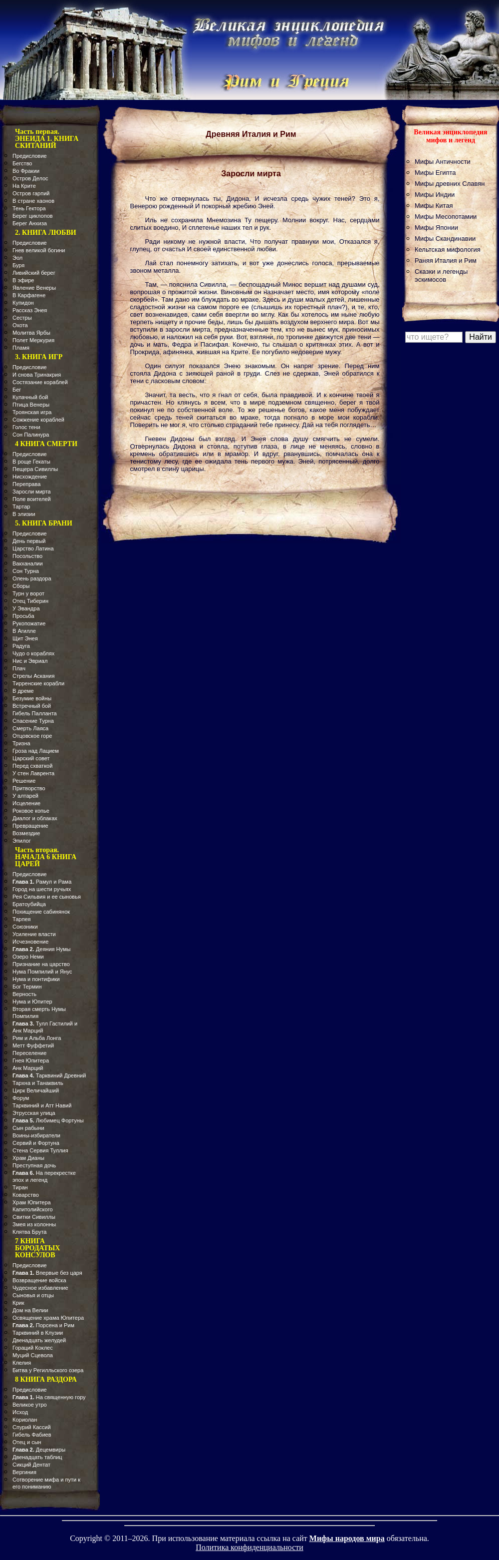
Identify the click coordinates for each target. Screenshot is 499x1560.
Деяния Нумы (41, 949)
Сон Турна (25, 571)
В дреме (23, 691)
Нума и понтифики (36, 979)
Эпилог (21, 841)
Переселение (29, 1053)
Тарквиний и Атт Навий (41, 1105)
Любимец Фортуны (48, 1120)
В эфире (23, 280)
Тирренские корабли (38, 683)
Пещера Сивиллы (35, 469)
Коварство (25, 1195)
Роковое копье (30, 811)
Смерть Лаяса (30, 728)
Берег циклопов (32, 216)
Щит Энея (25, 638)
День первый (29, 541)
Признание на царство (41, 964)
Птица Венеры (30, 405)
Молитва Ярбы (31, 333)
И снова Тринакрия (36, 375)
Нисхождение (29, 477)
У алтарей (25, 796)
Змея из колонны (34, 1224)
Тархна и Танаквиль (37, 1083)
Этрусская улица (33, 1113)
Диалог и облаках (34, 818)
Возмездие (26, 833)
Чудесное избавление (40, 1288)
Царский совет (31, 758)
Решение (23, 781)
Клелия (21, 1363)
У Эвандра (26, 608)
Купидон (23, 303)
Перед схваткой (32, 766)
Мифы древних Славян (450, 183)
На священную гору (49, 1397)
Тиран (20, 1187)
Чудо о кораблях (33, 653)
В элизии (23, 514)
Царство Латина (33, 548)
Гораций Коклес (32, 1348)
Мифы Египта (435, 172)
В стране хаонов (33, 201)
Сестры (22, 318)
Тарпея (21, 919)
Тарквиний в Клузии (37, 1333)
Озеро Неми (28, 957)
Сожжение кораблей (38, 420)
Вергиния (24, 1472)
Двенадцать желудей (39, 1340)
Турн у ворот (28, 593)
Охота (20, 325)
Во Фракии (25, 171)
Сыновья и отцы (33, 1295)
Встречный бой (31, 706)
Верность (24, 994)
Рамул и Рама (41, 882)
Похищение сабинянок (41, 912)
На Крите (24, 186)
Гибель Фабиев (31, 1435)
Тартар (21, 507)
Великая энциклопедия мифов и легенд (450, 136)
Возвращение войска (39, 1280)
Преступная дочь (34, 1165)
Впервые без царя (47, 1273)
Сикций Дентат (31, 1465)
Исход (20, 1412)
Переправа (26, 484)
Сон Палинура (30, 435)
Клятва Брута (29, 1232)
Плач (18, 668)
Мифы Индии (435, 194)
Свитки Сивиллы (33, 1217)
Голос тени (26, 427)
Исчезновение (30, 942)
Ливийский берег (33, 273)
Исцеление (26, 803)
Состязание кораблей (40, 382)
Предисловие (29, 156)
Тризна (21, 743)
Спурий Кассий (31, 1427)
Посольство (27, 556)
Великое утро (29, 1405)
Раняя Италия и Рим (446, 260)
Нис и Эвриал (29, 661)
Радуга (21, 646)
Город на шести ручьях (41, 889)
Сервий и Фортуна (35, 1143)
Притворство (28, 788)
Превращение (30, 826)
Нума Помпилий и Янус (42, 972)
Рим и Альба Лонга (36, 1038)
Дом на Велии (30, 1310)
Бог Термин (27, 987)
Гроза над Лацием (35, 751)
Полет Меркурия (33, 340)
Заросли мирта (31, 492)
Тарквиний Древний (49, 1075)
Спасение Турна (33, 721)
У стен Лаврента (33, 773)
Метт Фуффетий (33, 1045)
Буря (18, 265)
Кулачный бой (30, 397)
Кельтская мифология (448, 249)
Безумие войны (31, 698)
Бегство (22, 163)
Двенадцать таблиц (37, 1457)
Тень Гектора (29, 208)
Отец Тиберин (30, 601)
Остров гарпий (30, 193)
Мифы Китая (434, 205)
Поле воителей (31, 499)
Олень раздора (31, 578)
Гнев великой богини (38, 250)
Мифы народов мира (347, 1538)
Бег (16, 390)
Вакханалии (27, 563)
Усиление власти (34, 934)
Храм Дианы (28, 1158)
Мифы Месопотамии (446, 216)
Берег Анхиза (29, 223)
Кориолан (24, 1420)
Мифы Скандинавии (445, 238)
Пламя (20, 348)
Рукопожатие (28, 623)
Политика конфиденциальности (249, 1547)
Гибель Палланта (34, 713)
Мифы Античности (443, 161)
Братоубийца (29, 904)
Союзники (25, 927)
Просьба (23, 616)
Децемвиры (38, 1450)
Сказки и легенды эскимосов (441, 275)
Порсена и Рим (43, 1325)
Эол (17, 258)
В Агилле (24, 631)
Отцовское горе (32, 736)
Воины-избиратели (36, 1135)
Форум (20, 1098)
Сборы (20, 586)
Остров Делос (30, 178)
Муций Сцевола (32, 1355)
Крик (18, 1303)
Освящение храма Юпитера (48, 1318)
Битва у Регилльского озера (47, 1370)
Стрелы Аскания (33, 676)
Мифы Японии (436, 227)
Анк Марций (27, 1068)
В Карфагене (28, 295)
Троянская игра (31, 412)
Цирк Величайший (35, 1090)
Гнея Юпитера (30, 1060)
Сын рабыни (28, 1128)
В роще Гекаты (31, 462)
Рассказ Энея (29, 310)
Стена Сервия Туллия (40, 1150)
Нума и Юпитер (32, 1002)
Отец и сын (26, 1442)
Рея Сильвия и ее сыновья (46, 897)
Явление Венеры (34, 288)
